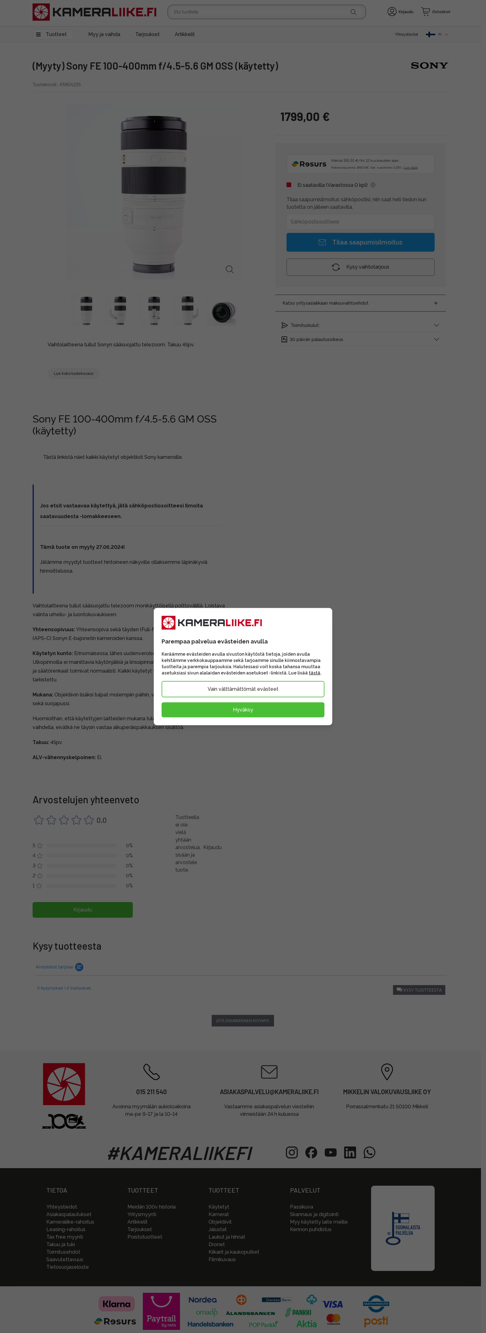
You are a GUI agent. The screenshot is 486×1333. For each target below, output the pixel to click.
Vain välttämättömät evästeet (243, 689)
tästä (314, 672)
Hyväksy (243, 710)
